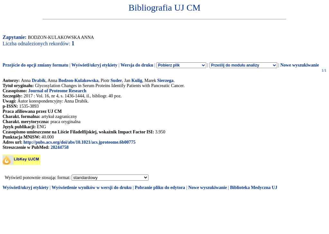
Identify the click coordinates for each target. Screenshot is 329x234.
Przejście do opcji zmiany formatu (35, 65)
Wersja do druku (136, 65)
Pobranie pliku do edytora (160, 187)
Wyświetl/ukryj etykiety (94, 65)
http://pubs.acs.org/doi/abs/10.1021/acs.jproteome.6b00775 (79, 142)
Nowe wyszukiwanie (299, 65)
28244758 (59, 147)
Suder (116, 80)
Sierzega (165, 80)
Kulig (136, 80)
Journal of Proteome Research (57, 90)
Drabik (39, 80)
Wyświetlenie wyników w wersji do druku (92, 187)
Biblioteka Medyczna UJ (253, 187)
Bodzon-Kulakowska (78, 80)
